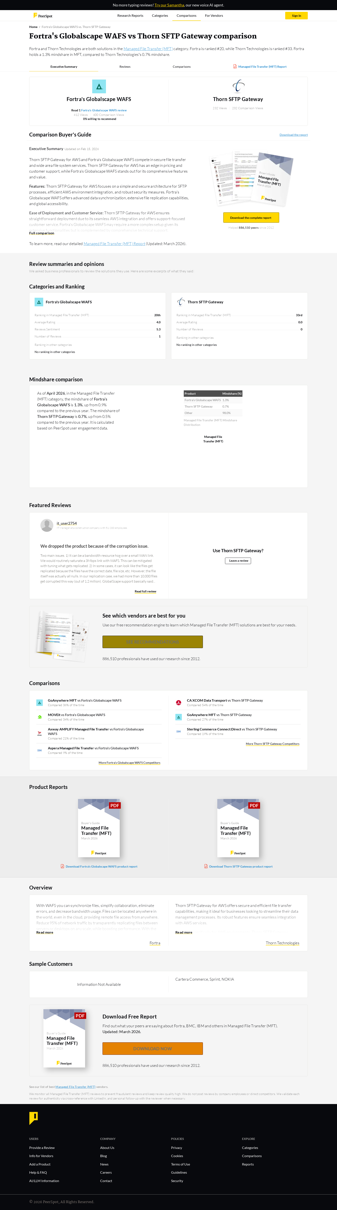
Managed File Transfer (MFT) (148, 48)
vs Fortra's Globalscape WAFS (84, 700)
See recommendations (152, 641)
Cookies (177, 1156)
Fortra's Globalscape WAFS (99, 99)
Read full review (145, 591)
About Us (107, 1148)
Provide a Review (42, 1148)
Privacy (176, 1148)
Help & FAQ (38, 1172)
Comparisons (182, 66)
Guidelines (179, 1172)
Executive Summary (64, 66)
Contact (106, 1181)
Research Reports (130, 15)
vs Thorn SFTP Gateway (225, 700)
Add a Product (40, 1164)
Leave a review (238, 560)
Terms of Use (180, 1164)
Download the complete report (251, 217)
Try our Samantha (169, 5)
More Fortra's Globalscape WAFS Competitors (129, 762)
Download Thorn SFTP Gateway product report (241, 866)
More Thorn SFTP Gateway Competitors (272, 743)
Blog (103, 1156)
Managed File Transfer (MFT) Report (262, 66)
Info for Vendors (41, 1156)
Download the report (294, 134)
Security (177, 1181)
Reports (248, 1164)
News (104, 1164)
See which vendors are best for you (144, 615)
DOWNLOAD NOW (152, 1048)
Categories (250, 1148)
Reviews (124, 66)
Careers (106, 1172)
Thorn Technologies (282, 942)
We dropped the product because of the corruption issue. (94, 546)
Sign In (296, 15)
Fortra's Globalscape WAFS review (104, 110)
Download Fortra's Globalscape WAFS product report (101, 866)
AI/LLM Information (44, 1181)
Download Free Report (130, 1016)
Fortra (155, 942)
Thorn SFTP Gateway (238, 99)
